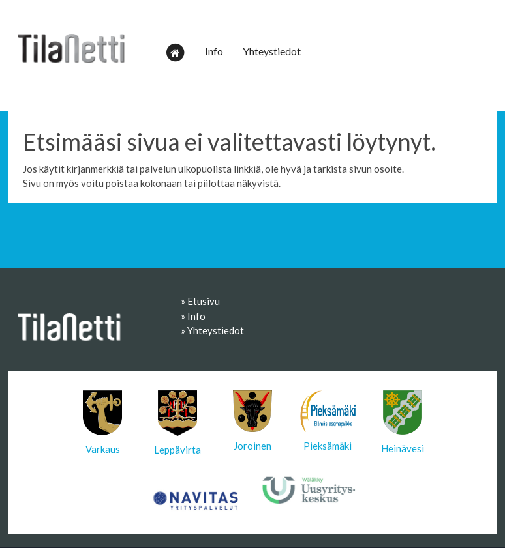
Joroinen (252, 421)
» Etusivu (200, 301)
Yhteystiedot (272, 51)
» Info (193, 316)
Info (214, 51)
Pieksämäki (328, 421)
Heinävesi (402, 422)
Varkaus (102, 422)
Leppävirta (177, 422)
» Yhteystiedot (212, 330)
